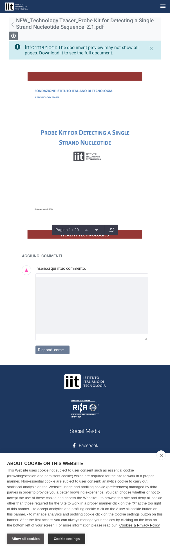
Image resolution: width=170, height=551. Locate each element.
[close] (161, 455)
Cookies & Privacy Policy (139, 525)
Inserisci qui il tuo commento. (60, 268)
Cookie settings (67, 539)
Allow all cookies (26, 539)
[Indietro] (12, 24)
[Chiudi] (151, 48)
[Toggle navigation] (163, 6)
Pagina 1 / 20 (67, 229)
